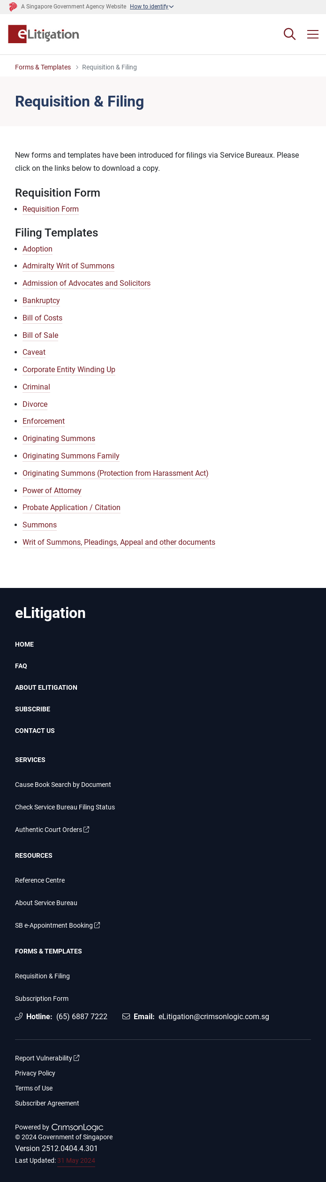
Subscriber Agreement (47, 1103)
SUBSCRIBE (32, 709)
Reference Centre (40, 880)
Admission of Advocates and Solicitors (87, 283)
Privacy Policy (35, 1073)
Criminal (36, 386)
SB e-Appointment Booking (57, 925)
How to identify (149, 6)
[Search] (290, 34)
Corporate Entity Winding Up (69, 369)
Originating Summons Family (71, 455)
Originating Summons (59, 438)
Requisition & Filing (42, 976)
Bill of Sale (40, 335)
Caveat (34, 352)
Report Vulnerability (47, 1058)
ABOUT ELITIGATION (46, 687)
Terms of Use (34, 1088)
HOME (24, 644)
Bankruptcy (41, 300)
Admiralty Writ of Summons (68, 265)
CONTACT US (35, 730)
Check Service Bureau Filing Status (65, 807)
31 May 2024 (76, 1160)
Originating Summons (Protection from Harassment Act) (116, 473)
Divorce (35, 404)
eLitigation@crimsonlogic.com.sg (214, 1016)
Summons (40, 524)
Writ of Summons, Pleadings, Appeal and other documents (119, 542)
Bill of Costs (42, 317)
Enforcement (44, 421)
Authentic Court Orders (52, 829)
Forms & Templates (43, 67)
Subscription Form (41, 998)
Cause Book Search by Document (63, 784)
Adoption (38, 248)
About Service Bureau (46, 903)
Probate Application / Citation (72, 507)
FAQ (21, 666)
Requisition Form (51, 209)
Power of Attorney (52, 490)
